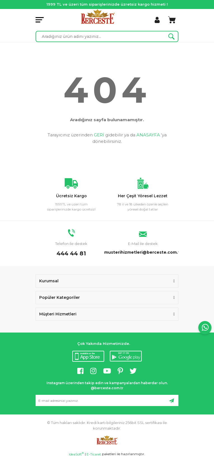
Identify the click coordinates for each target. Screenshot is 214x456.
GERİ (99, 135)
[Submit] (171, 400)
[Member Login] (157, 20)
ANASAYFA (148, 135)
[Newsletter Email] (107, 400)
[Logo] (98, 16)
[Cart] (171, 20)
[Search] (107, 36)
